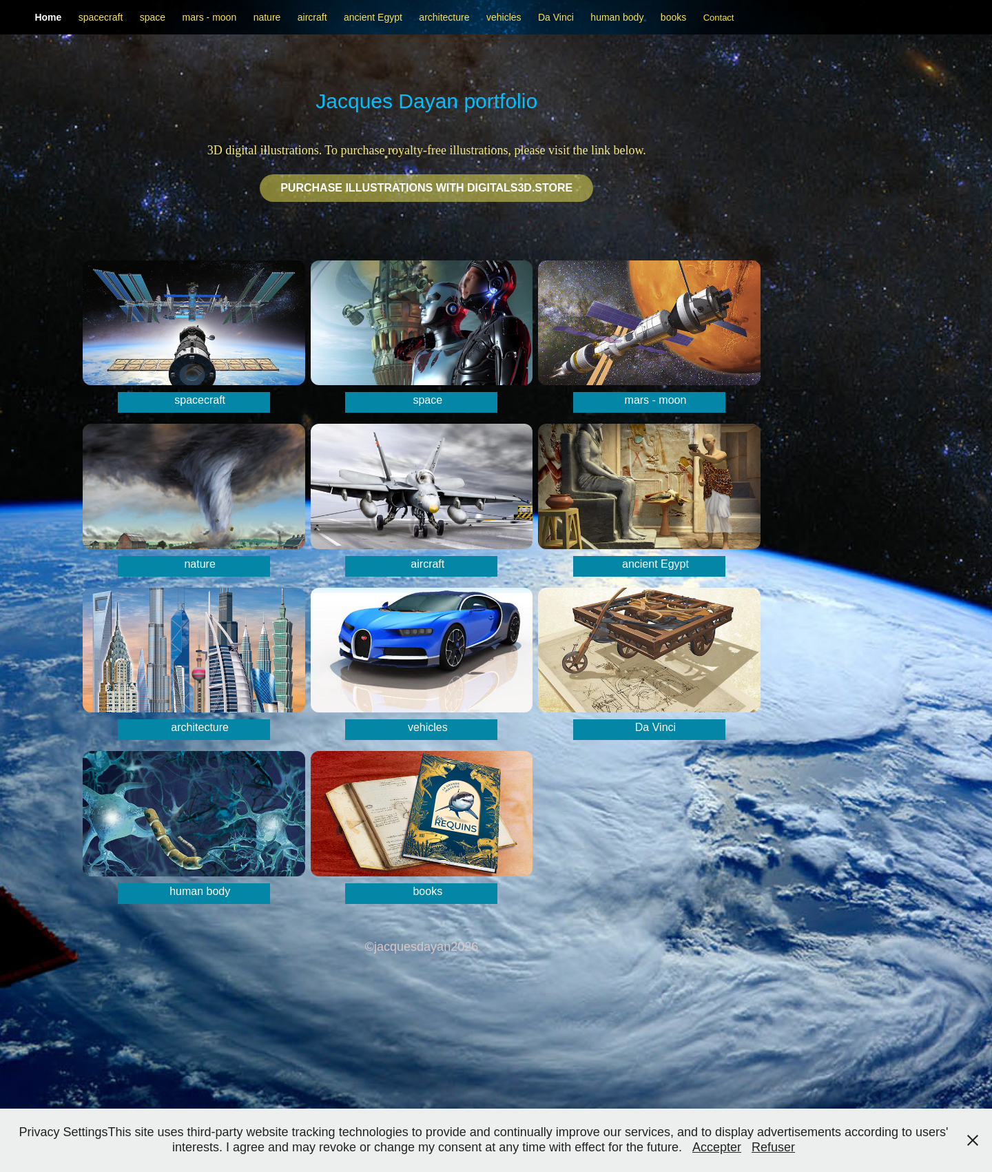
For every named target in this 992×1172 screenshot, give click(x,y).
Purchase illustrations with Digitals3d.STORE (426, 188)
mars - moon (210, 17)
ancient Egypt (373, 17)
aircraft (312, 17)
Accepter (716, 1147)
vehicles (503, 17)
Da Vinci (556, 17)
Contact (718, 17)
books (673, 17)
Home (47, 17)
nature (267, 17)
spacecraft (101, 17)
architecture (444, 17)
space (152, 17)
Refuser (773, 1147)
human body (616, 17)
